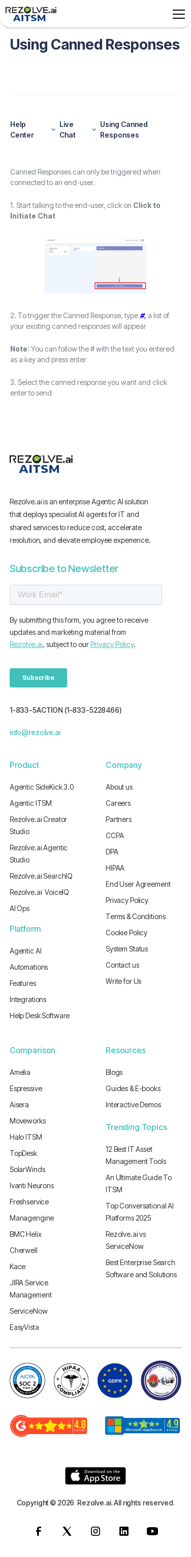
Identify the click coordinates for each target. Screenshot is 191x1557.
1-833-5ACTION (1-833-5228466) (66, 710)
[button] (177, 14)
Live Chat (67, 129)
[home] (31, 14)
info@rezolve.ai (35, 732)
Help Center (22, 129)
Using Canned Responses (124, 129)
